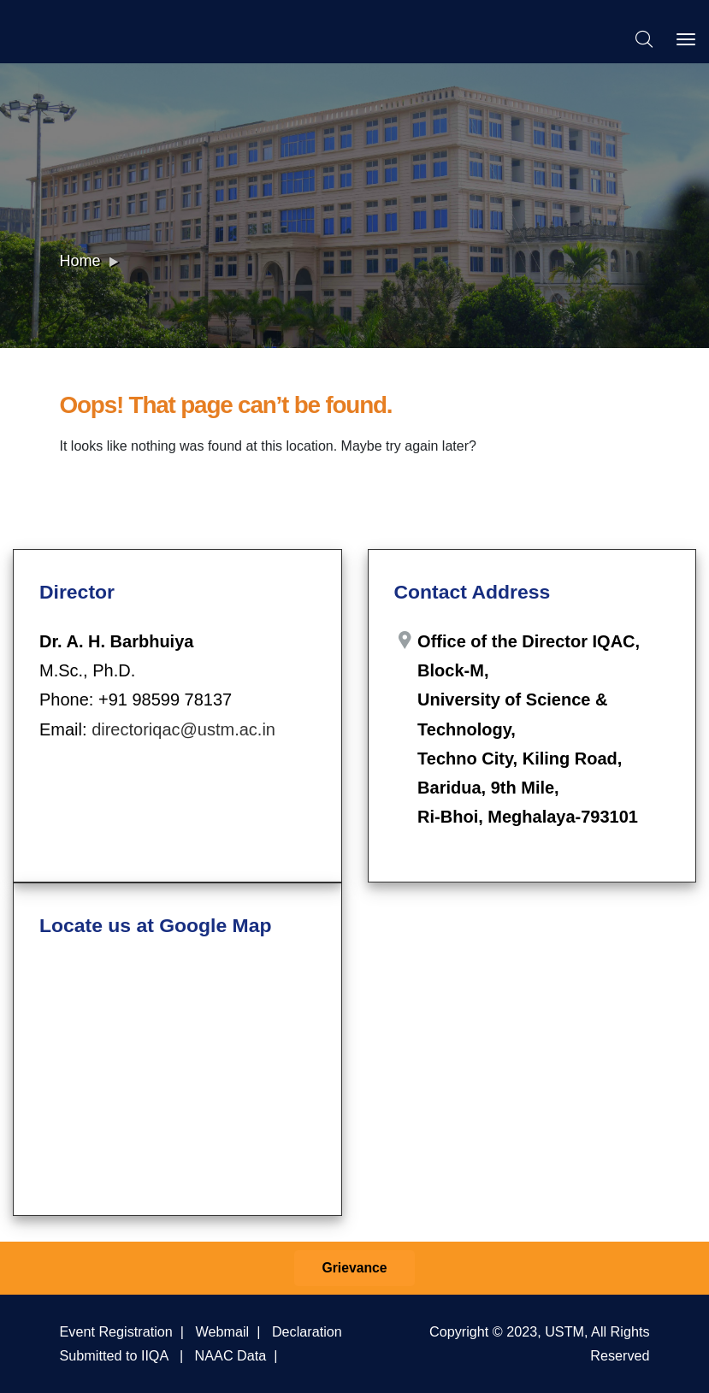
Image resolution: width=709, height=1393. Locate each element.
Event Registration (116, 1331)
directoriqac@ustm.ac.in (183, 729)
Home (80, 260)
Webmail (223, 1331)
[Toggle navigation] (686, 39)
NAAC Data (231, 1355)
